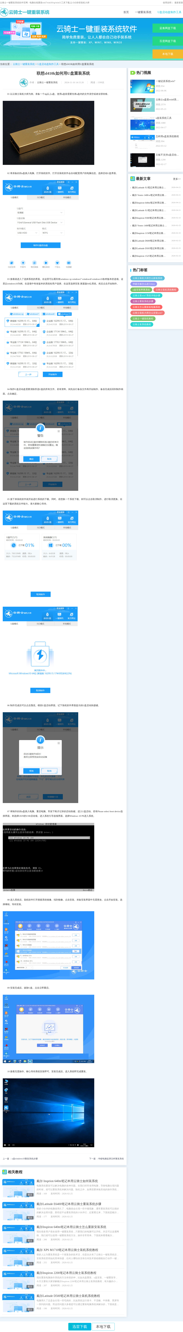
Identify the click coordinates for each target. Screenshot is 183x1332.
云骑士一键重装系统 (24, 64)
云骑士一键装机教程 (143, 318)
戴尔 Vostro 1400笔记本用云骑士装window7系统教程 (149, 225)
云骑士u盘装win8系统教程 (167, 99)
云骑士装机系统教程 (166, 290)
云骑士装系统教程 (142, 324)
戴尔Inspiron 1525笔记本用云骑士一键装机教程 (149, 256)
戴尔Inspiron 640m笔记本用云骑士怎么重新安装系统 (71, 1227)
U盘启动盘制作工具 (169, 12)
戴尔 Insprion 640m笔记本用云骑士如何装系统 (67, 1181)
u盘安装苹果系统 (141, 290)
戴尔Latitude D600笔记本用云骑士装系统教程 (149, 241)
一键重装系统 (143, 12)
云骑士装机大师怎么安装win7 (147, 313)
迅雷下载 (79, 1327)
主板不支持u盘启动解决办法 (167, 154)
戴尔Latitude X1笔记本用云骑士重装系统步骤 (149, 210)
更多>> (177, 179)
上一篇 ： (20, 1159)
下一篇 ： (106, 1159)
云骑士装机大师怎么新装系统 (147, 278)
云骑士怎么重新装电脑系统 (146, 307)
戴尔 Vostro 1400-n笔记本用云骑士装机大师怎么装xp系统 (149, 195)
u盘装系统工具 (164, 118)
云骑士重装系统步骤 (143, 301)
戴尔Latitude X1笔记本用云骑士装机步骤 (149, 187)
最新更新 (178, 3)
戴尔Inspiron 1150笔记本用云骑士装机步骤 (149, 233)
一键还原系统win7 (165, 81)
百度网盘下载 (168, 41)
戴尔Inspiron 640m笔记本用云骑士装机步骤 (149, 203)
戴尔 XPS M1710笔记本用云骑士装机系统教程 (67, 1250)
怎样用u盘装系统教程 (167, 136)
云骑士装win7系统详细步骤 (146, 295)
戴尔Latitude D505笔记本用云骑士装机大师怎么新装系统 (149, 248)
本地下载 (167, 54)
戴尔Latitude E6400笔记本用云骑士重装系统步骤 (69, 1204)
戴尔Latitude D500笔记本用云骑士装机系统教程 (68, 1295)
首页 (126, 12)
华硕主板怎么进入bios (144, 284)
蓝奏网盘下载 (168, 28)
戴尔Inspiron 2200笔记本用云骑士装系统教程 (66, 1273)
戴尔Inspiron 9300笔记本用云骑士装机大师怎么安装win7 (149, 218)
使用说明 (167, 3)
